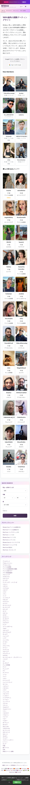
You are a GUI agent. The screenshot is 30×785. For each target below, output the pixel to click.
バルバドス (6, 693)
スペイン (5, 647)
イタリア (5, 590)
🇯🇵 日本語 (13, 770)
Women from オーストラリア (11, 542)
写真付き (5, 510)
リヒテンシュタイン (8, 740)
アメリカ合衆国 (7, 567)
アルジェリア (6, 574)
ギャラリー (9, 10)
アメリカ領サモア (7, 570)
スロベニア (6, 651)
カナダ (4, 615)
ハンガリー (6, 695)
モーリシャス (6, 730)
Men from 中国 (7, 547)
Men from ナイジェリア (10, 545)
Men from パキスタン (9, 550)
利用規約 (13, 765)
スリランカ (6, 649)
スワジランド (6, 653)
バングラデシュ (7, 697)
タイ (4, 661)
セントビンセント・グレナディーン (12, 657)
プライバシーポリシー (22, 765)
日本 (4, 749)
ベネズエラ (6, 713)
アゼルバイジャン (7, 563)
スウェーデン (6, 645)
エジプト (5, 603)
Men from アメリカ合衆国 (11, 529)
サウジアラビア (7, 632)
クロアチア (6, 622)
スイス (4, 644)
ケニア (4, 624)
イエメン (5, 584)
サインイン (16, 10)
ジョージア (6, 636)
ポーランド (6, 722)
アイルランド (6, 561)
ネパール (5, 684)
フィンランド (6, 701)
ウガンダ (5, 599)
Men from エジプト (9, 540)
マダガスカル (6, 728)
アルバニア (6, 578)
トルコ (4, 678)
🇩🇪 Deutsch (7, 770)
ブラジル (5, 703)
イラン (4, 594)
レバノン (5, 741)
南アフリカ (6, 747)
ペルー (4, 718)
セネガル (5, 655)
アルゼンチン (6, 576)
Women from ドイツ (9, 537)
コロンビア (6, 630)
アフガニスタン (7, 565)
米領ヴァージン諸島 (8, 751)
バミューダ (6, 692)
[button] (15, 65)
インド (4, 595)
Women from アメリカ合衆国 (12, 527)
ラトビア (5, 738)
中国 (4, 745)
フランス (5, 705)
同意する (17, 782)
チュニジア (6, 668)
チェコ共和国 (6, 665)
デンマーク (6, 672)
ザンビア (5, 634)
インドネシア (6, 597)
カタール (5, 613)
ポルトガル (6, 726)
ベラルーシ (6, 715)
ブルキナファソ (7, 709)
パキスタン (6, 688)
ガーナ (4, 611)
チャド (4, 667)
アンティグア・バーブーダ (10, 582)
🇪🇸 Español (16, 768)
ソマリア (5, 659)
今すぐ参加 (23, 10)
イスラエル (6, 588)
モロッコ (5, 734)
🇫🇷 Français (19, 770)
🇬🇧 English (10, 768)
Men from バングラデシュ (11, 532)
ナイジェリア (6, 680)
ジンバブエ (6, 640)
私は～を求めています (8, 487)
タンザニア (6, 663)
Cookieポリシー (11, 780)
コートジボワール (7, 626)
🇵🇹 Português (23, 768)
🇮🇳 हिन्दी (25, 770)
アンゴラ (5, 580)
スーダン (5, 642)
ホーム (3, 10)
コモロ (4, 628)
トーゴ (4, 674)
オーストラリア (7, 605)
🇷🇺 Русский (18, 772)
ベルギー (5, 720)
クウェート (6, 620)
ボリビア (5, 724)
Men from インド (8, 534)
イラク (4, 592)
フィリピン (6, 699)
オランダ (5, 609)
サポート (8, 765)
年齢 (4, 494)
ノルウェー (6, 686)
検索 (15, 515)
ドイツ (4, 676)
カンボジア (6, 619)
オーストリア (6, 607)
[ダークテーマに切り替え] (25, 6)
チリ (4, 670)
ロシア (4, 743)
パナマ (4, 690)
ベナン (4, 711)
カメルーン (6, 617)
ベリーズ (5, 717)
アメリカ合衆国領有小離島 (10, 569)
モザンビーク (6, 732)
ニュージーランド (7, 682)
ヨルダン (5, 736)
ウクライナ (6, 601)
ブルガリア (6, 707)
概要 (3, 765)
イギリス (5, 586)
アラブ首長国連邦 (7, 572)
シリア (4, 638)
